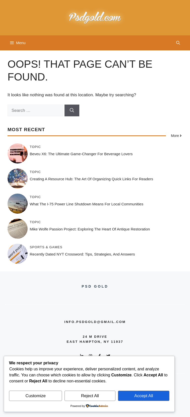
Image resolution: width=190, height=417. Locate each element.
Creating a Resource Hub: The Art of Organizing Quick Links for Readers (91, 179)
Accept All (143, 395)
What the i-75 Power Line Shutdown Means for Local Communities (86, 204)
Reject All (90, 395)
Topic (35, 146)
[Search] (72, 111)
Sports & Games (46, 247)
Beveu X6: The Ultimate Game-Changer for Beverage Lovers (81, 154)
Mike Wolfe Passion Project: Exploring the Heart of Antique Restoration (90, 229)
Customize (36, 395)
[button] (178, 42)
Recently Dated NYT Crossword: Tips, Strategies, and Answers (82, 254)
